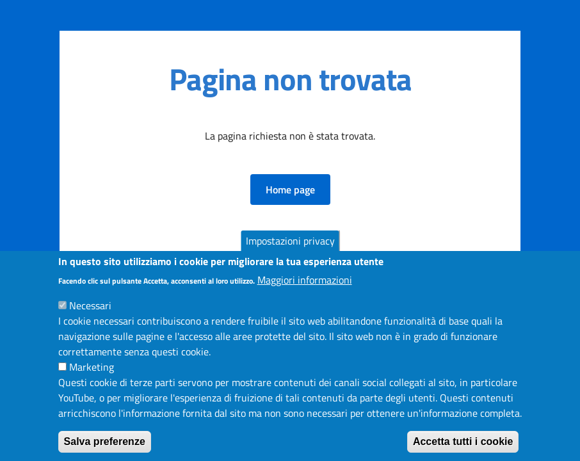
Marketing (91, 380)
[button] (290, 189)
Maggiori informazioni (304, 293)
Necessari (90, 319)
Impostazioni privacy (290, 255)
